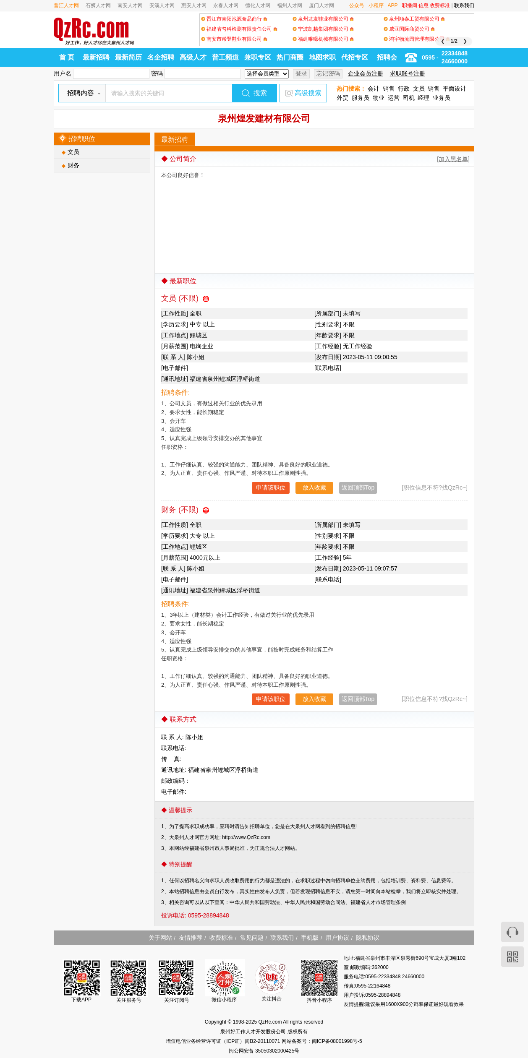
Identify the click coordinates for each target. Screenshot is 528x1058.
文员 (419, 88)
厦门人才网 (321, 5)
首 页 (66, 57)
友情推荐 (190, 937)
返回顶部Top (358, 487)
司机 (409, 97)
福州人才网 (289, 5)
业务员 (441, 97)
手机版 (310, 937)
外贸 (342, 97)
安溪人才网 (162, 5)
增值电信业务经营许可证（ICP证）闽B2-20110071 (223, 1041)
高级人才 (193, 57)
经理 (423, 97)
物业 (378, 97)
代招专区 (354, 57)
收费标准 (440, 5)
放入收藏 (314, 487)
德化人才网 (257, 5)
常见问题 (252, 937)
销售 (389, 88)
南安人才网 (130, 5)
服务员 (360, 97)
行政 (404, 88)
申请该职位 (270, 487)
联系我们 (464, 5)
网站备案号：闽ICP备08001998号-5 (322, 1041)
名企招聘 (160, 57)
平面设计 (454, 88)
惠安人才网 (193, 5)
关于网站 (160, 937)
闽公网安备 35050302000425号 (264, 1051)
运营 (394, 97)
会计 (373, 88)
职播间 (409, 5)
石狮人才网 (98, 5)
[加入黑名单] (453, 159)
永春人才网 (225, 5)
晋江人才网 (66, 5)
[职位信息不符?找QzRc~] (435, 487)
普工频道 (225, 57)
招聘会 (387, 57)
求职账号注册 (407, 73)
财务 (73, 165)
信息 (423, 5)
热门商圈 (290, 57)
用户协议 (337, 937)
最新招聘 (96, 57)
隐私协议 (367, 937)
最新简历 (128, 57)
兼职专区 (257, 57)
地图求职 (322, 57)
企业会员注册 (365, 73)
